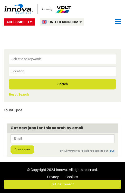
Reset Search (19, 94)
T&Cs (111, 150)
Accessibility (19, 22)
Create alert (22, 149)
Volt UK (38, 9)
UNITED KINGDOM (65, 22)
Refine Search (62, 184)
